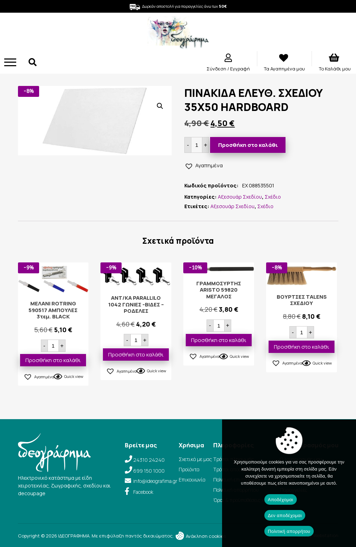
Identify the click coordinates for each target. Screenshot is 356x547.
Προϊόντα (189, 469)
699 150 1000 (149, 470)
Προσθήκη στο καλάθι (248, 145)
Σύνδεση (217, 69)
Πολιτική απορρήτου (289, 531)
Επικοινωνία (192, 479)
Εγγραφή (240, 69)
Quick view (73, 376)
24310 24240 (149, 459)
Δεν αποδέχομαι (285, 515)
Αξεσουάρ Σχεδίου (240, 196)
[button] (160, 106)
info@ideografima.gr (155, 481)
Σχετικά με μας (195, 459)
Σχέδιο (273, 196)
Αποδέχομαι (280, 499)
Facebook (143, 492)
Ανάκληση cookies (200, 536)
